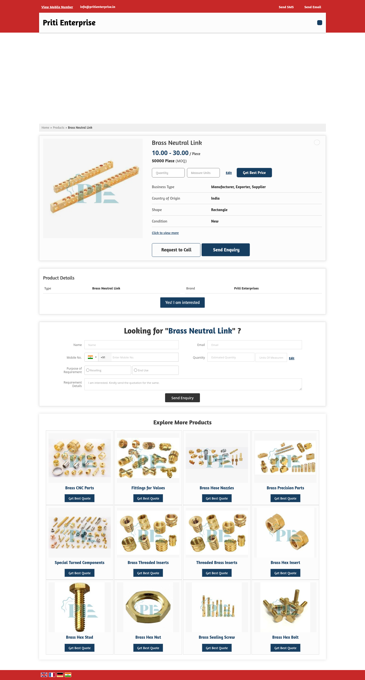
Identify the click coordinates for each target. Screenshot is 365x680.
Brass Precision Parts (285, 487)
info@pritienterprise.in (97, 6)
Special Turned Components (80, 562)
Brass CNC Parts (79, 487)
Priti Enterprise (69, 23)
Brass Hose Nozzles (217, 487)
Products (58, 127)
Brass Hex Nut (148, 637)
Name (77, 345)
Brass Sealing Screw (217, 637)
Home (45, 127)
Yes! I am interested (182, 302)
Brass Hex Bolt (285, 637)
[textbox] (203, 172)
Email (201, 345)
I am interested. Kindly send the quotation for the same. (193, 384)
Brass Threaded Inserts (148, 562)
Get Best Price (254, 172)
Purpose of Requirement (72, 370)
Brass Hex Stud (79, 637)
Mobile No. (74, 357)
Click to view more (165, 232)
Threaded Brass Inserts (216, 562)
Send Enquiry (226, 249)
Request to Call (176, 249)
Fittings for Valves (148, 487)
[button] (57, 7)
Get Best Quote (79, 498)
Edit (229, 172)
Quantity (199, 357)
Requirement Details (72, 384)
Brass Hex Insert (285, 562)
